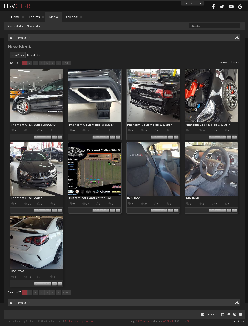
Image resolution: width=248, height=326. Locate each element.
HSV (17, 6)
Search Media (15, 26)
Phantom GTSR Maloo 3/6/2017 (33, 125)
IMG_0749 (17, 271)
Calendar (72, 17)
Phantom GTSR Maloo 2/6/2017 (91, 125)
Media (53, 17)
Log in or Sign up (192, 2)
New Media (33, 55)
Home (15, 17)
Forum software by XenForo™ (35, 321)
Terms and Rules (234, 321)
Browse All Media (230, 62)
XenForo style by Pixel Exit (79, 321)
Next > (66, 63)
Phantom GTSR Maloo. (27, 198)
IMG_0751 (133, 198)
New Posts (18, 55)
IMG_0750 (192, 198)
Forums (34, 17)
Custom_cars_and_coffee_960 (90, 198)
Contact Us (209, 314)
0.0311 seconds (144, 321)
